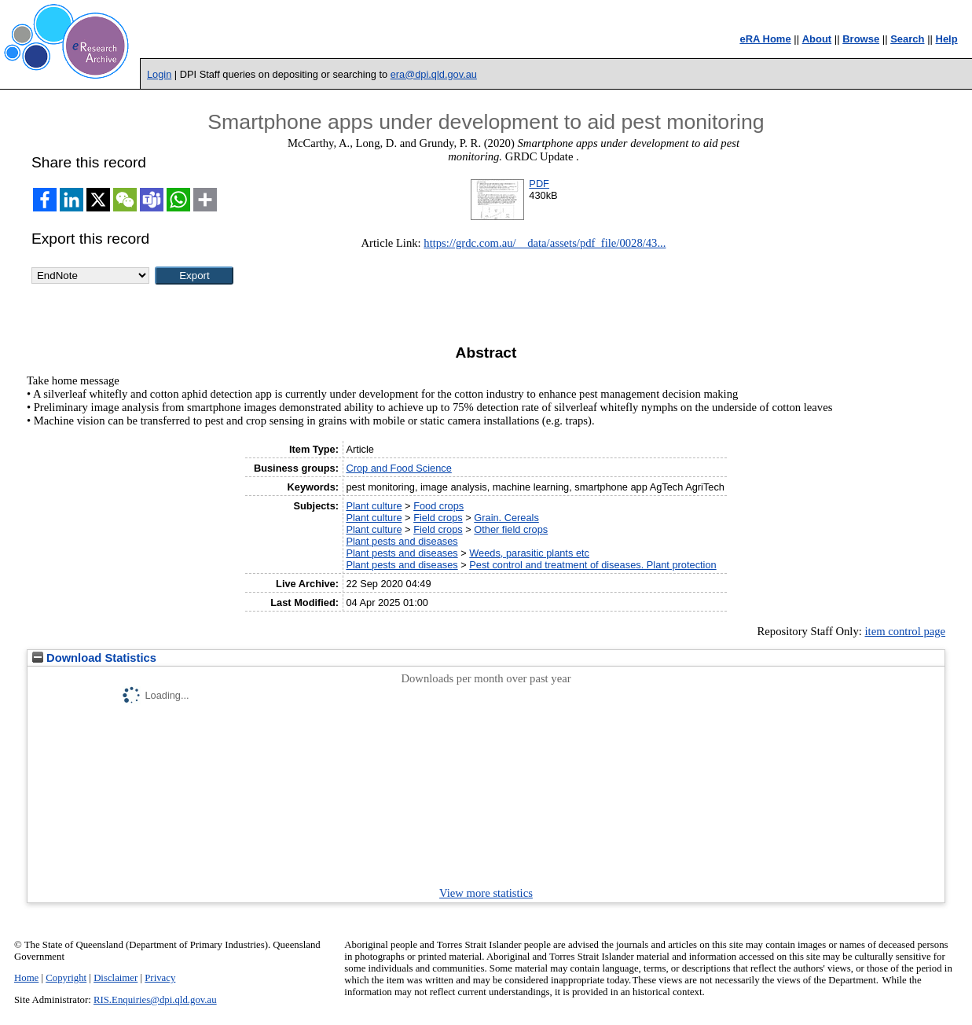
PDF (539, 183)
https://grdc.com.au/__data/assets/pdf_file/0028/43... (545, 243)
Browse (860, 39)
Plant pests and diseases (401, 541)
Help (947, 39)
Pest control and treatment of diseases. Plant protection (592, 565)
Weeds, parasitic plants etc (529, 553)
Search (907, 39)
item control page (905, 631)
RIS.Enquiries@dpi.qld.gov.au (155, 999)
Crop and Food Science (398, 468)
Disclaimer (116, 977)
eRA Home (764, 39)
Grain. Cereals (506, 518)
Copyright (66, 977)
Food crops (438, 506)
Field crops (438, 518)
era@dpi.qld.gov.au (434, 74)
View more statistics (486, 893)
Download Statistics (94, 658)
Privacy (160, 977)
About (817, 39)
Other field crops (511, 529)
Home (26, 977)
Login (159, 74)
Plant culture (374, 506)
